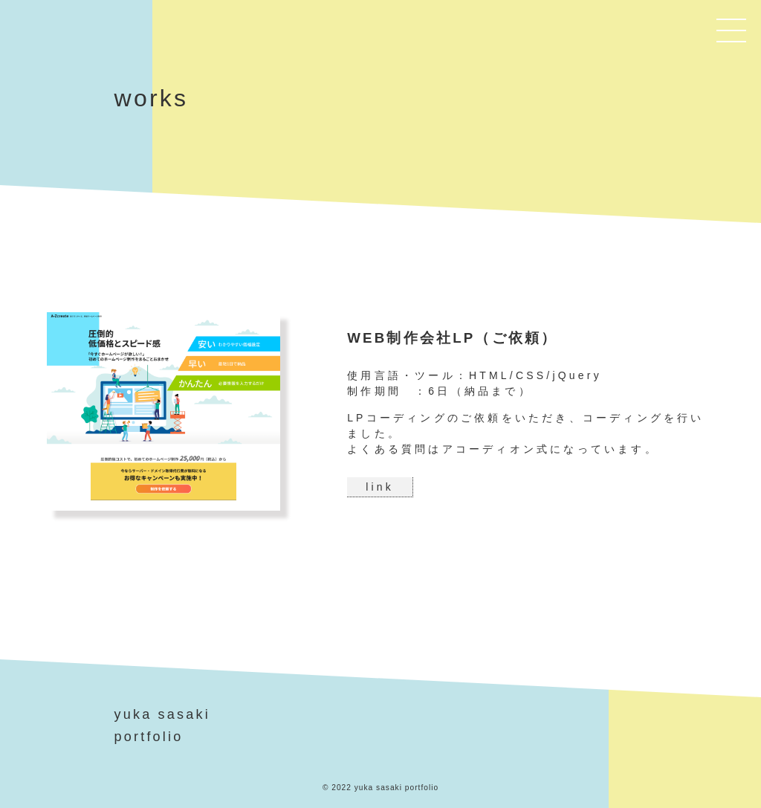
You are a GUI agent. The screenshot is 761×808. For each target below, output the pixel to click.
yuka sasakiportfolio (162, 726)
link (380, 487)
